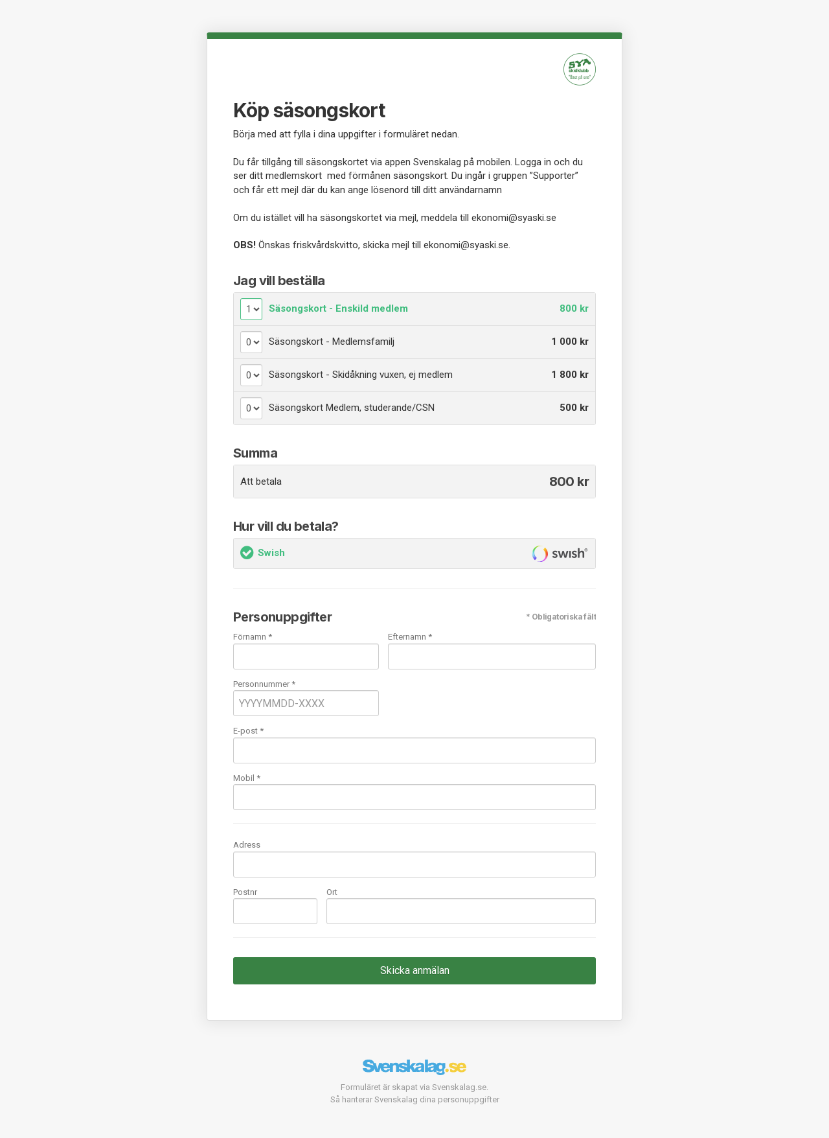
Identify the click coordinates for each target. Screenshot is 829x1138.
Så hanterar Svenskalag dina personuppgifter (414, 1099)
